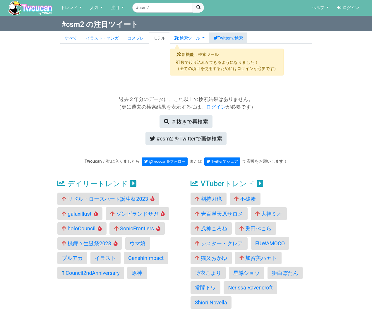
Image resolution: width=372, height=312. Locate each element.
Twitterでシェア (222, 161)
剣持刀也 (208, 199)
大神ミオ (268, 214)
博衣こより (208, 273)
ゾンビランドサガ (137, 214)
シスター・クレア (219, 243)
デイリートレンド (96, 183)
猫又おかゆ (211, 258)
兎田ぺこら (255, 228)
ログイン (348, 7)
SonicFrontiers (137, 228)
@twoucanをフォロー (165, 161)
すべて (71, 38)
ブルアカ (72, 258)
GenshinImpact (146, 258)
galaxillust (80, 214)
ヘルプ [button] (318, 7)
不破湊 (245, 199)
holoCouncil (82, 228)
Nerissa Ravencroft (250, 287)
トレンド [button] (69, 7)
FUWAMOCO (270, 243)
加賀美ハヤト (258, 258)
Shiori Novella (211, 302)
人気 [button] (95, 7)
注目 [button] (116, 7)
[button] (189, 38)
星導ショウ (246, 273)
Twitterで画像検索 (186, 139)
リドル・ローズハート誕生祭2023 (108, 199)
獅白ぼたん (285, 273)
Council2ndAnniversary (91, 273)
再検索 (186, 122)
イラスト (105, 258)
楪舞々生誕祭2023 (90, 243)
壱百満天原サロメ (219, 214)
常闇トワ (205, 287)
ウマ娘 (137, 243)
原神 (137, 273)
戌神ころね (211, 228)
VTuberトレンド (227, 183)
